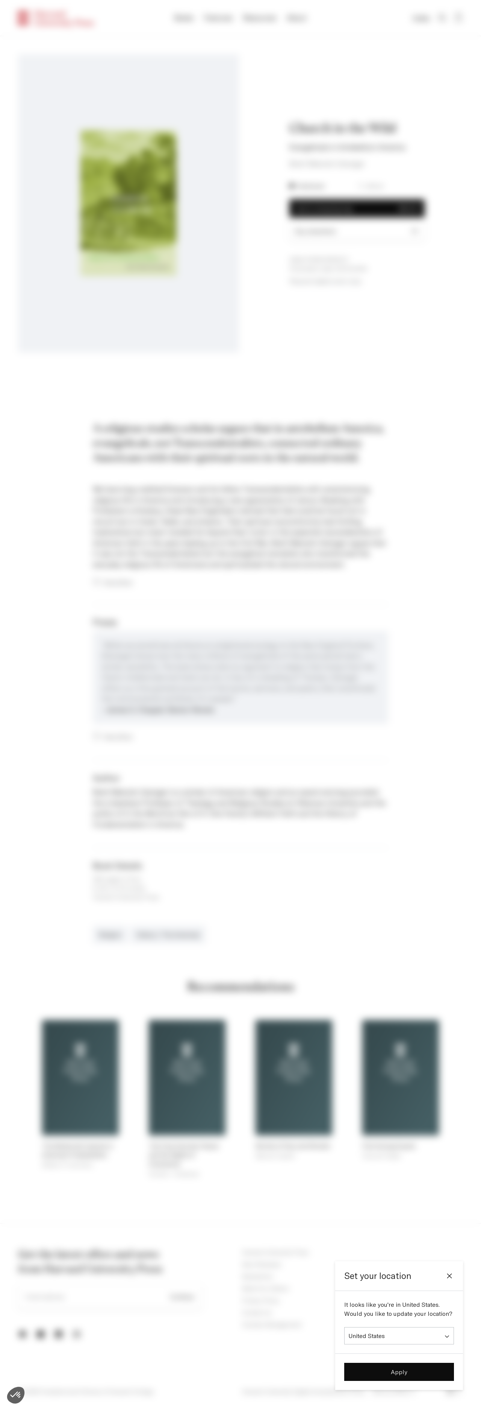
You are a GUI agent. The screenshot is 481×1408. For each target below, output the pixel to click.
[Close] (449, 1275)
